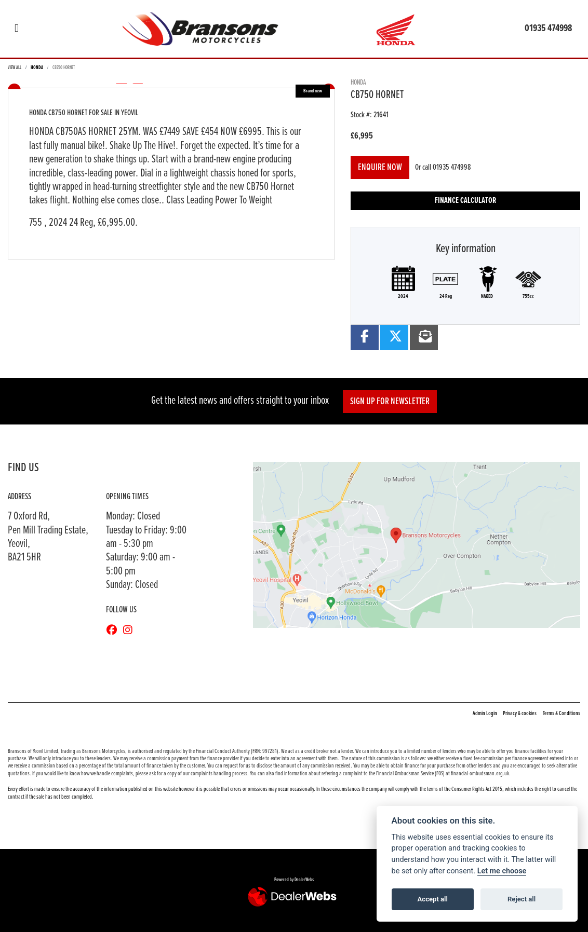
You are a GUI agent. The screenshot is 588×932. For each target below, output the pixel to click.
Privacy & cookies (520, 713)
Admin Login (485, 713)
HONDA (37, 67)
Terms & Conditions (561, 713)
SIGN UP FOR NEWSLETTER (390, 401)
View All (14, 67)
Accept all (433, 899)
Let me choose (502, 871)
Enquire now (380, 167)
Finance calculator (465, 200)
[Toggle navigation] (16, 29)
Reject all (521, 899)
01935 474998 (548, 28)
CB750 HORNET (63, 67)
